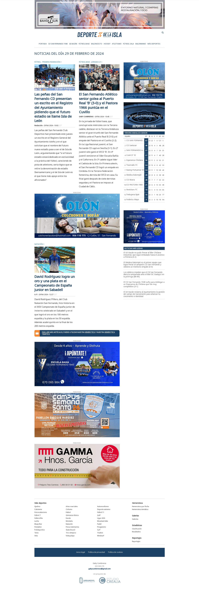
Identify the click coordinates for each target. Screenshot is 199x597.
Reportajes (136, 538)
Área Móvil (87, 580)
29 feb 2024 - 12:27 (48, 294)
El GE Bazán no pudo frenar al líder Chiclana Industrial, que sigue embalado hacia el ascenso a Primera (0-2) (143, 254)
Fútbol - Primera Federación (47, 62)
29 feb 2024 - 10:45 (104, 116)
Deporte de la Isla (99, 34)
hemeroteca (90, 332)
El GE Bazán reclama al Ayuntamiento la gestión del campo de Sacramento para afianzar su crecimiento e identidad (144, 294)
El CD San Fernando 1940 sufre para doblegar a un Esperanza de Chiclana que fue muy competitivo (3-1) (143, 284)
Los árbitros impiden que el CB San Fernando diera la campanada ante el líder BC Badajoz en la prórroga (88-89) (143, 274)
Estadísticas (137, 525)
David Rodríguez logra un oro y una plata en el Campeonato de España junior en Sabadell (54, 283)
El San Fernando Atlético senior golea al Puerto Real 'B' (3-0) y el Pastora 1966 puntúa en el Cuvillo (98, 103)
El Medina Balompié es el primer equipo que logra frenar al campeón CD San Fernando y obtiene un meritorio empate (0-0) (142, 264)
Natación (38, 244)
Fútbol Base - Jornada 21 (90, 62)
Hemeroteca (137, 503)
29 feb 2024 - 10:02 (53, 125)
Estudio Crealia (110, 580)
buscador (163, 32)
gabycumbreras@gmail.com (99, 569)
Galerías (135, 515)
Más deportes (40, 503)
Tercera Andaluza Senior (135, 133)
